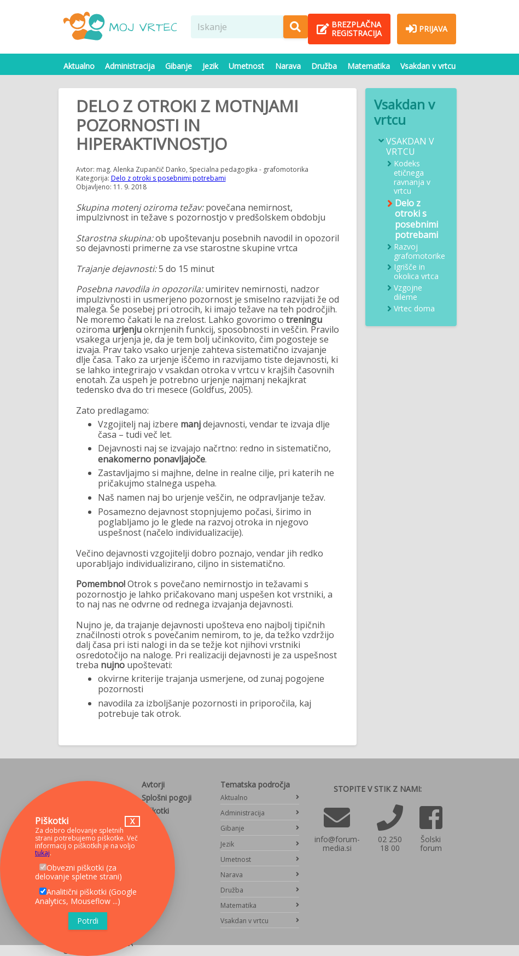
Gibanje (178, 66)
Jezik (210, 66)
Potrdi (87, 921)
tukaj (42, 852)
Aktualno (79, 66)
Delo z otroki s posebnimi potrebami (168, 178)
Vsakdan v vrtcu (428, 66)
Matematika (368, 66)
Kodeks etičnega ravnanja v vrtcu (412, 177)
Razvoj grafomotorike (419, 251)
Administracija (130, 66)
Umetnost (246, 66)
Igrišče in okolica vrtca (416, 272)
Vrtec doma (414, 309)
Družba (324, 66)
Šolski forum (431, 843)
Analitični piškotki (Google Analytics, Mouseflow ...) (86, 896)
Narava (288, 66)
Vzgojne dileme (408, 292)
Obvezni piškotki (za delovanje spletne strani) (78, 872)
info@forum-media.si (337, 843)
